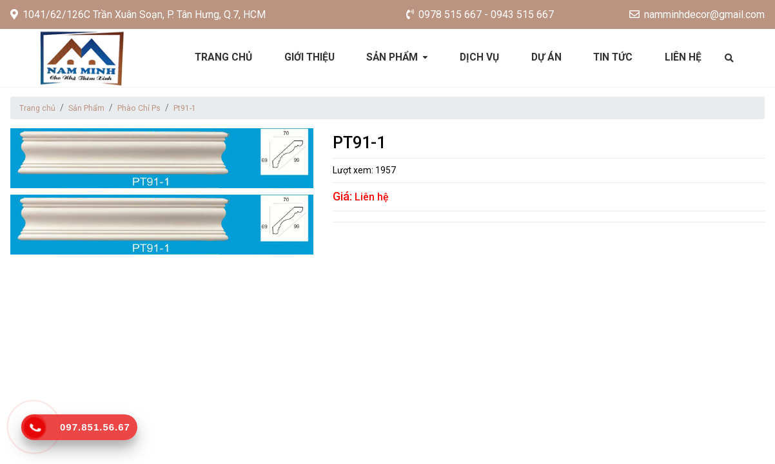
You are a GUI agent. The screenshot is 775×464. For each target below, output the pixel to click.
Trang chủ (219, 58)
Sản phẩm (392, 58)
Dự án (549, 58)
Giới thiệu (307, 58)
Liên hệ (689, 58)
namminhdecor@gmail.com (697, 14)
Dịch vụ (481, 58)
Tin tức (617, 58)
